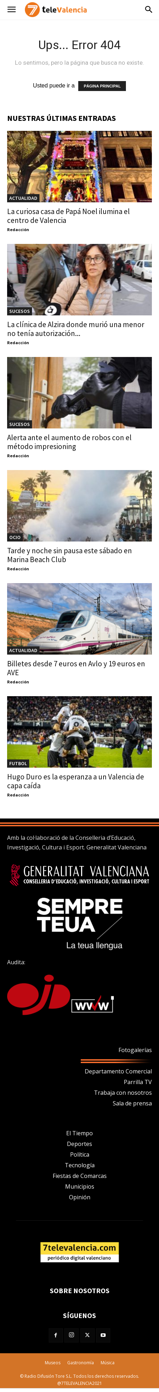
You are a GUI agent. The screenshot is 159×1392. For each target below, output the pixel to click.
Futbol (18, 763)
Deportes (79, 1144)
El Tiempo (79, 1133)
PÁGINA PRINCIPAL (102, 86)
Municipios (79, 1186)
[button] (11, 10)
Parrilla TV (138, 1082)
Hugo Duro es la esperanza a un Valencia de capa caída (75, 781)
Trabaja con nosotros (123, 1093)
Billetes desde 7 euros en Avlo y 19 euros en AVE (76, 668)
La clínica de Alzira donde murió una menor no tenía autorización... (75, 329)
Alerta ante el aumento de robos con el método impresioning (69, 442)
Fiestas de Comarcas (80, 1176)
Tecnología (80, 1165)
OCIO (15, 537)
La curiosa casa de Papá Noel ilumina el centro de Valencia (68, 216)
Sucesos (19, 311)
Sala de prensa (132, 1103)
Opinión (79, 1197)
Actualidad (23, 198)
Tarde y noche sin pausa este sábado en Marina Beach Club (69, 555)
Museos (52, 1363)
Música (108, 1363)
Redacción (18, 229)
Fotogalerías (135, 1050)
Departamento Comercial (118, 1071)
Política (79, 1154)
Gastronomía (80, 1363)
